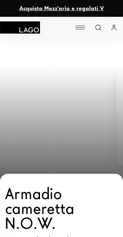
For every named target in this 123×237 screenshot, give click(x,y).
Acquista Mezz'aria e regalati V (61, 8)
